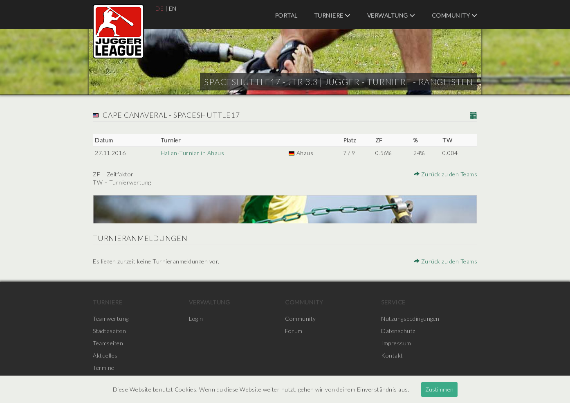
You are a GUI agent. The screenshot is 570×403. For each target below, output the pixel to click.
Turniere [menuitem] (332, 15)
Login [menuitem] (196, 318)
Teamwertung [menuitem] (111, 318)
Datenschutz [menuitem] (398, 330)
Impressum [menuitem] (396, 343)
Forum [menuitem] (294, 330)
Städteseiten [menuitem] (109, 330)
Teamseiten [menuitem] (108, 343)
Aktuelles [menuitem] (105, 355)
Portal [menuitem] (286, 15)
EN (173, 8)
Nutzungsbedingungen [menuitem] (410, 318)
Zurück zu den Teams (446, 174)
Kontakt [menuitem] (392, 355)
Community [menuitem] (455, 15)
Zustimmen (439, 389)
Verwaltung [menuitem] (391, 15)
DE (159, 8)
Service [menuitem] (393, 302)
